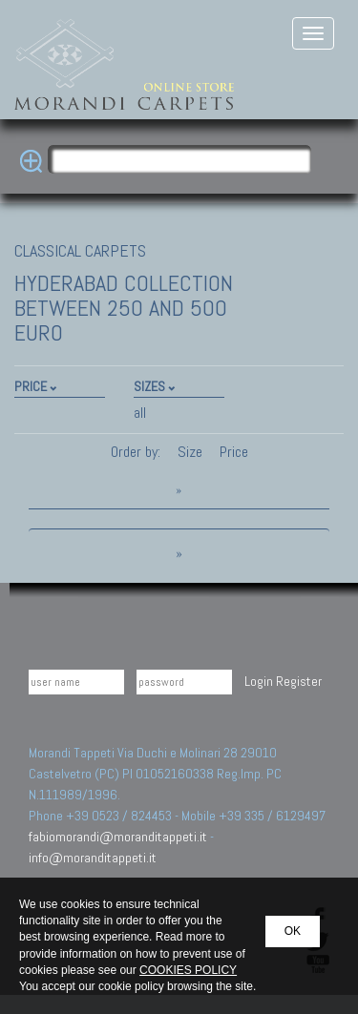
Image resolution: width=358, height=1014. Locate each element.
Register (299, 681)
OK (292, 931)
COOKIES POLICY (188, 970)
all (140, 413)
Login (258, 681)
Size (190, 452)
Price (232, 452)
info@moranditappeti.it (93, 857)
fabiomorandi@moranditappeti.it (118, 836)
